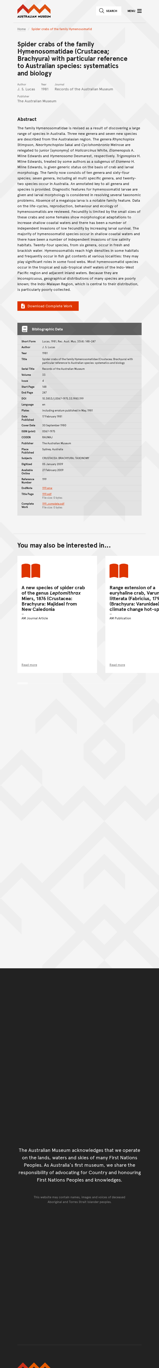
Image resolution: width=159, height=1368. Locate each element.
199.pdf (47, 494)
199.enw (47, 488)
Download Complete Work (46, 306)
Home (21, 29)
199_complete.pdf (53, 503)
